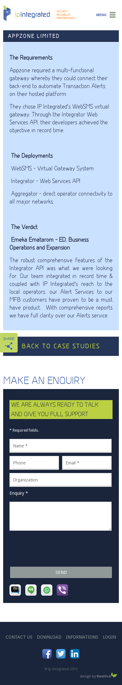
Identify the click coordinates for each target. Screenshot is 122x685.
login (109, 637)
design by (98, 675)
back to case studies (61, 346)
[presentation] (57, 548)
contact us (19, 637)
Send (61, 572)
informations (82, 637)
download (49, 637)
